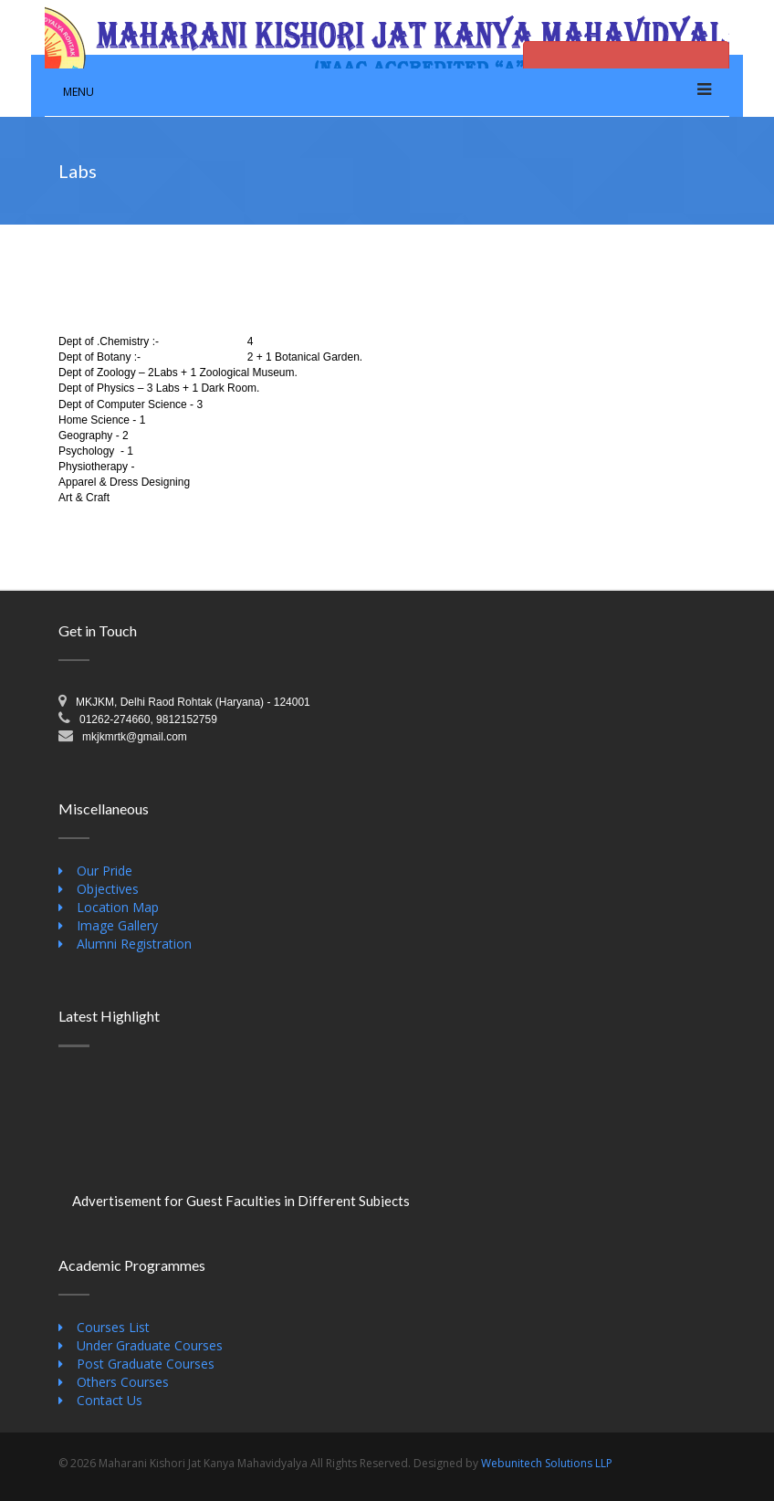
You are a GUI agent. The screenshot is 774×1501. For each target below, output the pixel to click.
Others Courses (123, 1382)
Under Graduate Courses (150, 1345)
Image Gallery (117, 925)
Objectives (108, 888)
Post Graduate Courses (145, 1363)
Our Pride (104, 870)
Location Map (118, 907)
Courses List (113, 1327)
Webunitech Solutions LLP (546, 1463)
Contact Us (109, 1400)
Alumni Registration (134, 943)
